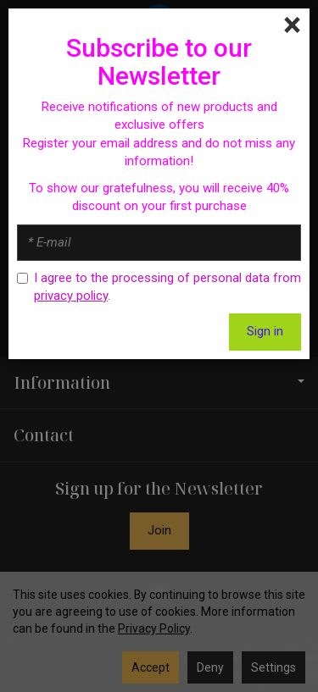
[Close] (292, 25)
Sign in (265, 331)
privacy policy (71, 295)
